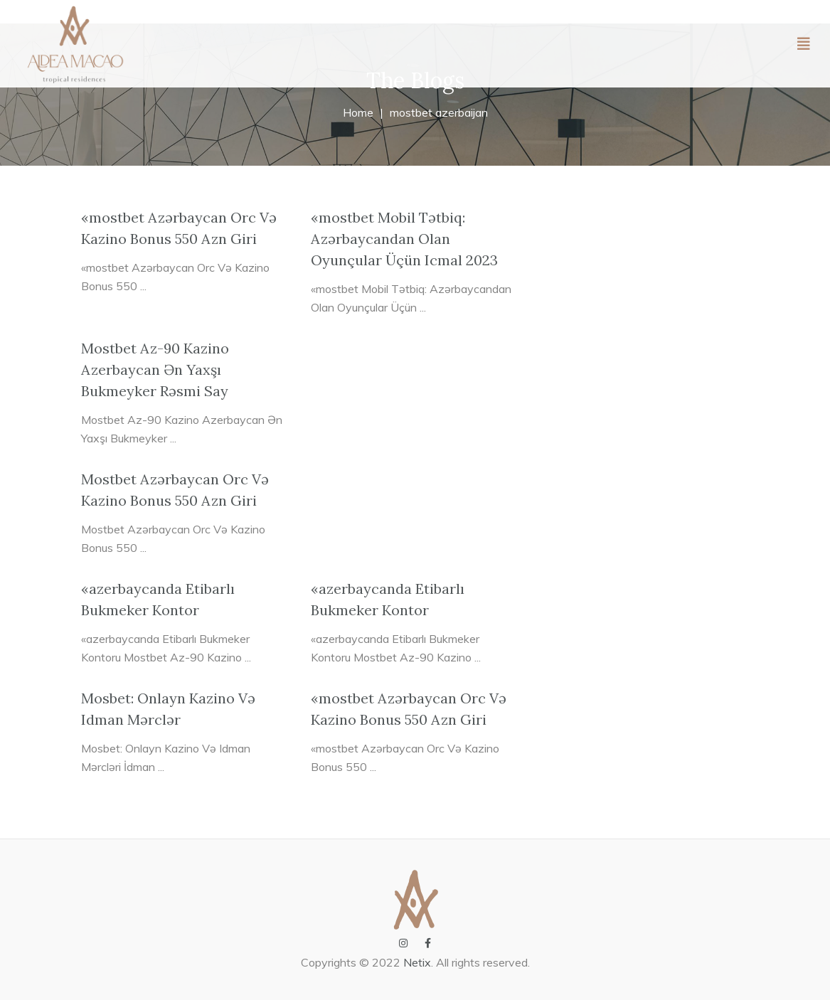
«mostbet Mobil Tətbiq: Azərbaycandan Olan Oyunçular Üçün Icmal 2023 (404, 238)
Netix (417, 962)
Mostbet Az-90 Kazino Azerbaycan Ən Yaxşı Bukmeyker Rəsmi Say (155, 369)
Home (358, 112)
